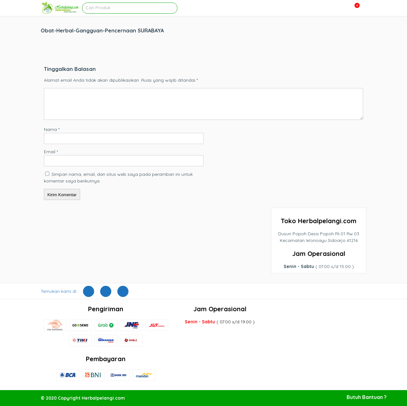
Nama (51, 129)
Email (51, 152)
